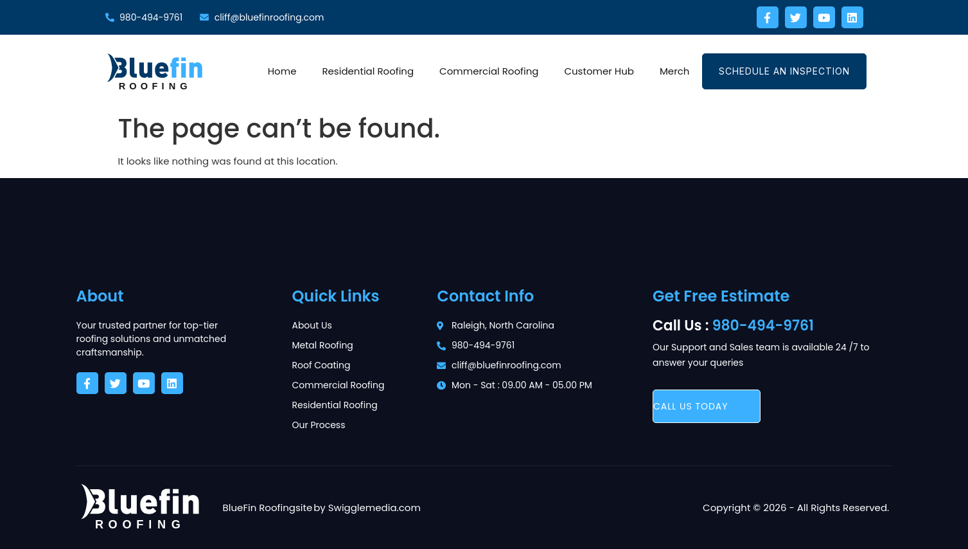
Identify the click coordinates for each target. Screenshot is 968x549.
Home (282, 71)
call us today (690, 406)
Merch (675, 71)
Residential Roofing (368, 71)
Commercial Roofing (488, 71)
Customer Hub (599, 71)
